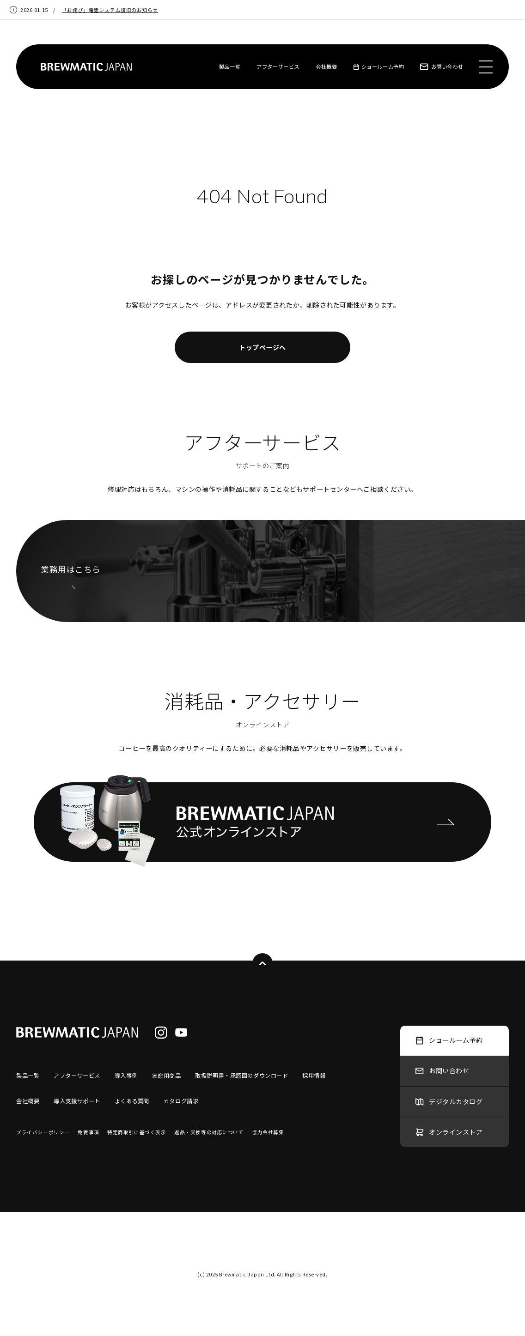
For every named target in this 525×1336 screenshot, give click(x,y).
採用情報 (313, 1075)
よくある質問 (132, 1101)
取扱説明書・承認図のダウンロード (241, 1075)
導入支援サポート (77, 1101)
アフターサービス (277, 66)
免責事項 (88, 1132)
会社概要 (326, 66)
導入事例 (126, 1075)
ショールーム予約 (379, 66)
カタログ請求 (181, 1101)
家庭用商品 (166, 1075)
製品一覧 (229, 66)
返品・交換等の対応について (209, 1132)
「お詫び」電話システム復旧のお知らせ (110, 9)
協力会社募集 (268, 1132)
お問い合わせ (441, 66)
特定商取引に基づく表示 (136, 1132)
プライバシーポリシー (43, 1132)
